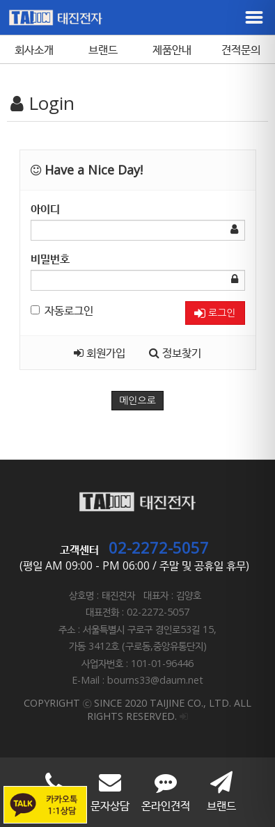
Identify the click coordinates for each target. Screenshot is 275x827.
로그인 (214, 313)
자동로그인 (62, 310)
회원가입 (99, 352)
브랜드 (103, 49)
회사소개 (34, 49)
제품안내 (171, 49)
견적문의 (240, 49)
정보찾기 (175, 352)
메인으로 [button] (137, 401)
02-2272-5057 (159, 547)
